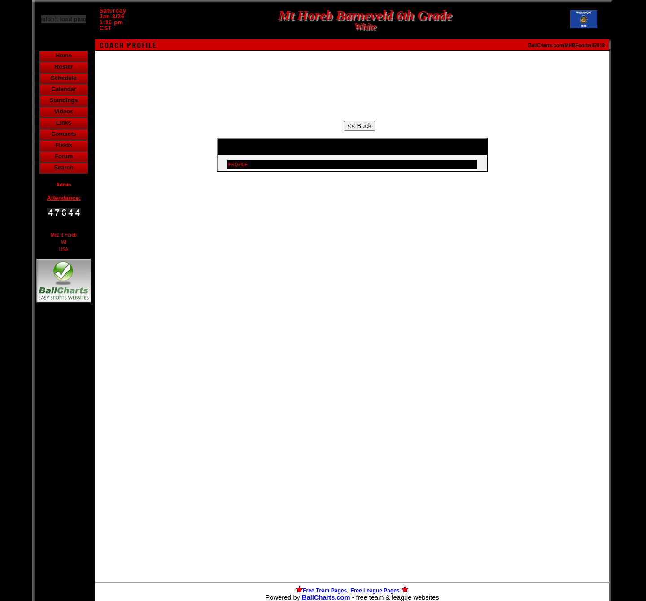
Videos (63, 111)
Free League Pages (374, 591)
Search (63, 167)
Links (63, 122)
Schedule (64, 77)
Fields (63, 145)
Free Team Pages (325, 591)
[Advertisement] (64, 458)
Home (64, 55)
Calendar (63, 89)
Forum (64, 156)
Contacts (63, 133)
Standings (64, 100)
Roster (63, 66)
